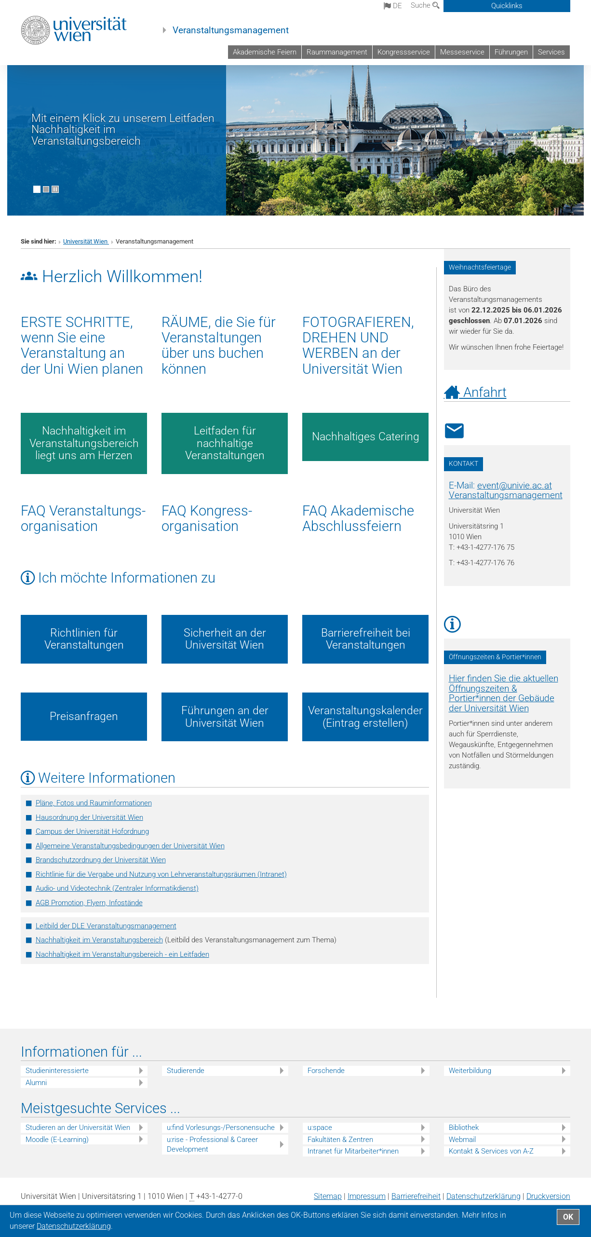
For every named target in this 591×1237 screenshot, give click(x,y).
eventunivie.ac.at (514, 485)
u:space (320, 1127)
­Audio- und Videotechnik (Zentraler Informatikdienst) (117, 888)
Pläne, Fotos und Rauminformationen (94, 803)
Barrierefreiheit (416, 1196)
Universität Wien (86, 241)
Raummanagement (337, 52)
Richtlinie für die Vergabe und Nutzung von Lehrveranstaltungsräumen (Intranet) (161, 874)
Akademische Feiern (264, 52)
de (393, 5)
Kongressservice (403, 52)
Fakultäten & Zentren (340, 1139)
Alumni (36, 1082)
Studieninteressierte (57, 1070)
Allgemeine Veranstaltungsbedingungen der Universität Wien (130, 846)
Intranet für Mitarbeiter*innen (353, 1151)
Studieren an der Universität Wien (78, 1127)
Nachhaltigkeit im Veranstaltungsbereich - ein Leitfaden (122, 954)
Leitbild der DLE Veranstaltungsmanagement (106, 926)
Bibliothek (464, 1127)
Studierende (185, 1070)
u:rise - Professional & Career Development (212, 1144)
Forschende (326, 1070)
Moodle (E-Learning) (57, 1139)
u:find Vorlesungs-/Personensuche (221, 1127)
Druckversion (548, 1196)
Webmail (462, 1139)
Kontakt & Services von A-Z (491, 1151)
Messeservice (462, 52)
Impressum (367, 1196)
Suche (425, 5)
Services (551, 52)
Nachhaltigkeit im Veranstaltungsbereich (99, 940)
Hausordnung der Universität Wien (89, 817)
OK (568, 1217)
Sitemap (328, 1196)
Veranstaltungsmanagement (231, 30)
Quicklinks (507, 5)
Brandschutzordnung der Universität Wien (101, 860)
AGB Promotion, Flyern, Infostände (89, 902)
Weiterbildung (470, 1070)
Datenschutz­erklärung (483, 1196)
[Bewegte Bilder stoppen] (55, 189)
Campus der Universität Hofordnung (92, 831)
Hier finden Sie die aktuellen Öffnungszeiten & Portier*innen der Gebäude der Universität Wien (503, 693)
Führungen (511, 52)
